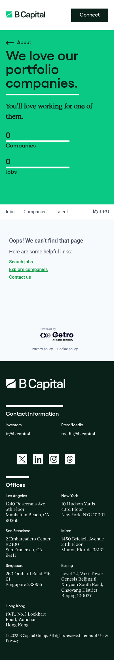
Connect (90, 15)
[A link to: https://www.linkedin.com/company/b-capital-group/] (38, 459)
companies (35, 211)
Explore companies (28, 269)
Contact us (20, 277)
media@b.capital (78, 433)
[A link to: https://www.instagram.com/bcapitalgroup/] (54, 459)
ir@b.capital (18, 433)
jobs (9, 211)
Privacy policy (42, 349)
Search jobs (21, 262)
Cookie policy (67, 349)
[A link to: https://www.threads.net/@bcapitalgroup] (70, 459)
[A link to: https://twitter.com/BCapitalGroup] (22, 459)
